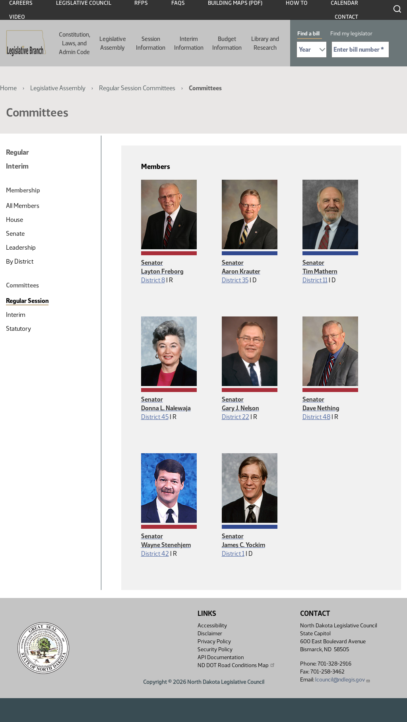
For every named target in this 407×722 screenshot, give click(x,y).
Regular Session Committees (137, 88)
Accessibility (212, 625)
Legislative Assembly (112, 43)
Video (17, 17)
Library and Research (265, 43)
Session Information (150, 43)
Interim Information (189, 43)
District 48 (316, 417)
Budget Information (227, 43)
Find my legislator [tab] (351, 33)
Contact (346, 17)
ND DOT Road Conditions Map (236, 665)
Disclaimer (210, 633)
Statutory (18, 328)
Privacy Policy (214, 641)
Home (8, 88)
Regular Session (27, 301)
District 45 (155, 417)
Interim (17, 166)
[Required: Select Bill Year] (312, 49)
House (14, 219)
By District (19, 261)
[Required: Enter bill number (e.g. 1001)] (360, 49)
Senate (15, 233)
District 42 (155, 553)
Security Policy (215, 649)
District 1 (233, 553)
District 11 (315, 280)
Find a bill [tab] (308, 33)
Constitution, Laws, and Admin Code (74, 43)
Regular (17, 152)
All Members (22, 206)
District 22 (235, 417)
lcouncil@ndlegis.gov (342, 679)
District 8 (153, 280)
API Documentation (221, 657)
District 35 (235, 280)
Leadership (21, 247)
